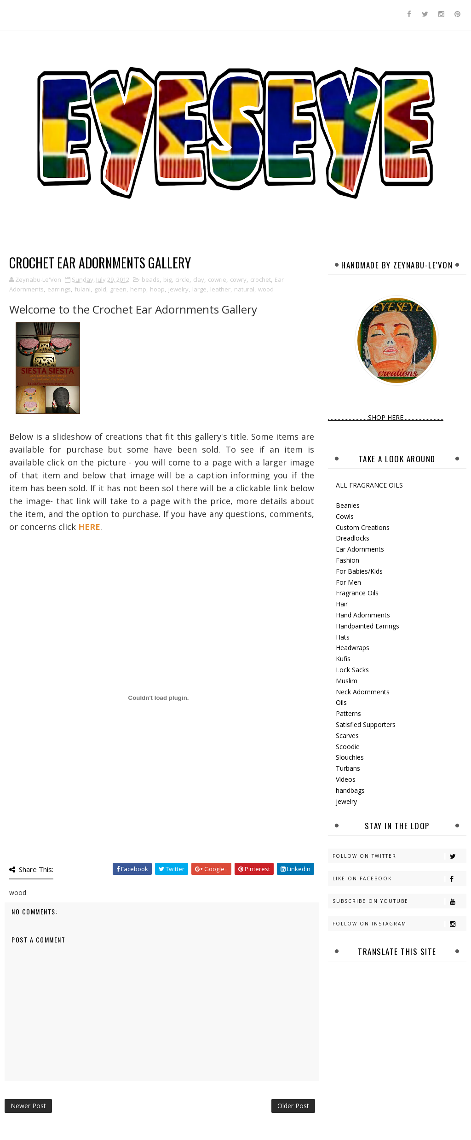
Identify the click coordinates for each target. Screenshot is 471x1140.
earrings (59, 289)
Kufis (343, 658)
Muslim (346, 680)
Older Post (293, 1105)
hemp (138, 289)
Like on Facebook (399, 878)
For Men (348, 582)
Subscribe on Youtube (399, 901)
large (199, 289)
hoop (157, 289)
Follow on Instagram (399, 923)
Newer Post (28, 1105)
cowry (238, 279)
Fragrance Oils (357, 592)
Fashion (347, 560)
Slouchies (350, 757)
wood (266, 289)
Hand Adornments (363, 615)
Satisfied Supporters (366, 724)
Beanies (348, 505)
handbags (350, 790)
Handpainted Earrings (367, 626)
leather (220, 289)
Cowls (345, 516)
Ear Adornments (360, 549)
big (167, 279)
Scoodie (348, 746)
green (118, 289)
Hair (342, 603)
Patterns (348, 713)
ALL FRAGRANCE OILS (369, 485)
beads (151, 279)
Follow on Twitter (399, 856)
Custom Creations (363, 527)
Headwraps (352, 647)
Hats (343, 637)
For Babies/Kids (359, 571)
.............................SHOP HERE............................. (385, 417)
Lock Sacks (352, 669)
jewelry (178, 289)
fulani (83, 289)
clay (198, 279)
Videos (346, 779)
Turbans (348, 768)
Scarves (347, 735)
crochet (260, 279)
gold (100, 289)
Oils (341, 702)
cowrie (217, 279)
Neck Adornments (363, 691)
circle (182, 279)
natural (244, 289)
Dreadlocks (352, 538)
